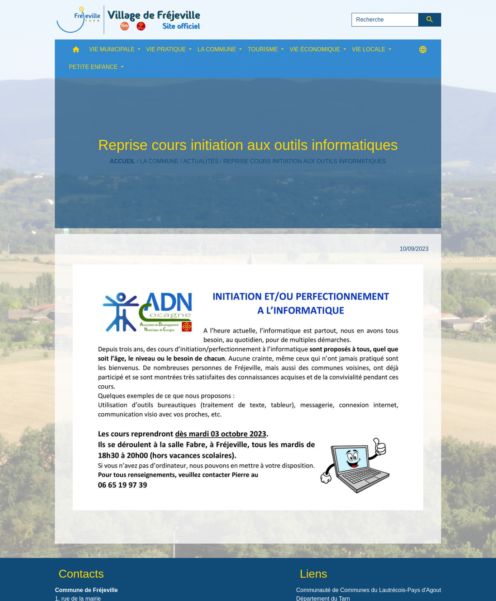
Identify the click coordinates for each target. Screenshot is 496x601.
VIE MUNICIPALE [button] (112, 49)
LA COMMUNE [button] (217, 49)
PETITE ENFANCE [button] (94, 67)
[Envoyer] (430, 20)
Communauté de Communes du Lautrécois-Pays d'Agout (368, 590)
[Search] (385, 20)
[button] (76, 51)
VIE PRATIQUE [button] (166, 49)
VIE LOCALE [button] (369, 49)
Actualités (201, 161)
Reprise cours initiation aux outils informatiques (304, 161)
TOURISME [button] (264, 49)
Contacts (81, 573)
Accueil (122, 161)
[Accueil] (128, 20)
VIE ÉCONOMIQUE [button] (316, 49)
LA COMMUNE (159, 161)
